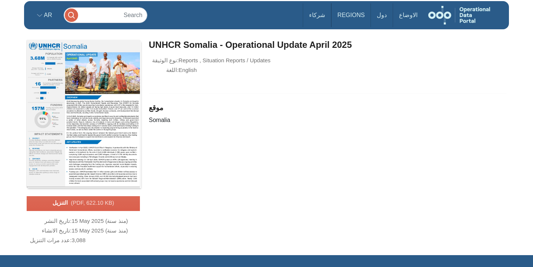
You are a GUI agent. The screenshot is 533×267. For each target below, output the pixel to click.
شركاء (317, 15)
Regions (351, 15)
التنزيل (83, 203)
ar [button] (47, 15)
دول (382, 15)
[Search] (105, 15)
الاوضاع (408, 15)
